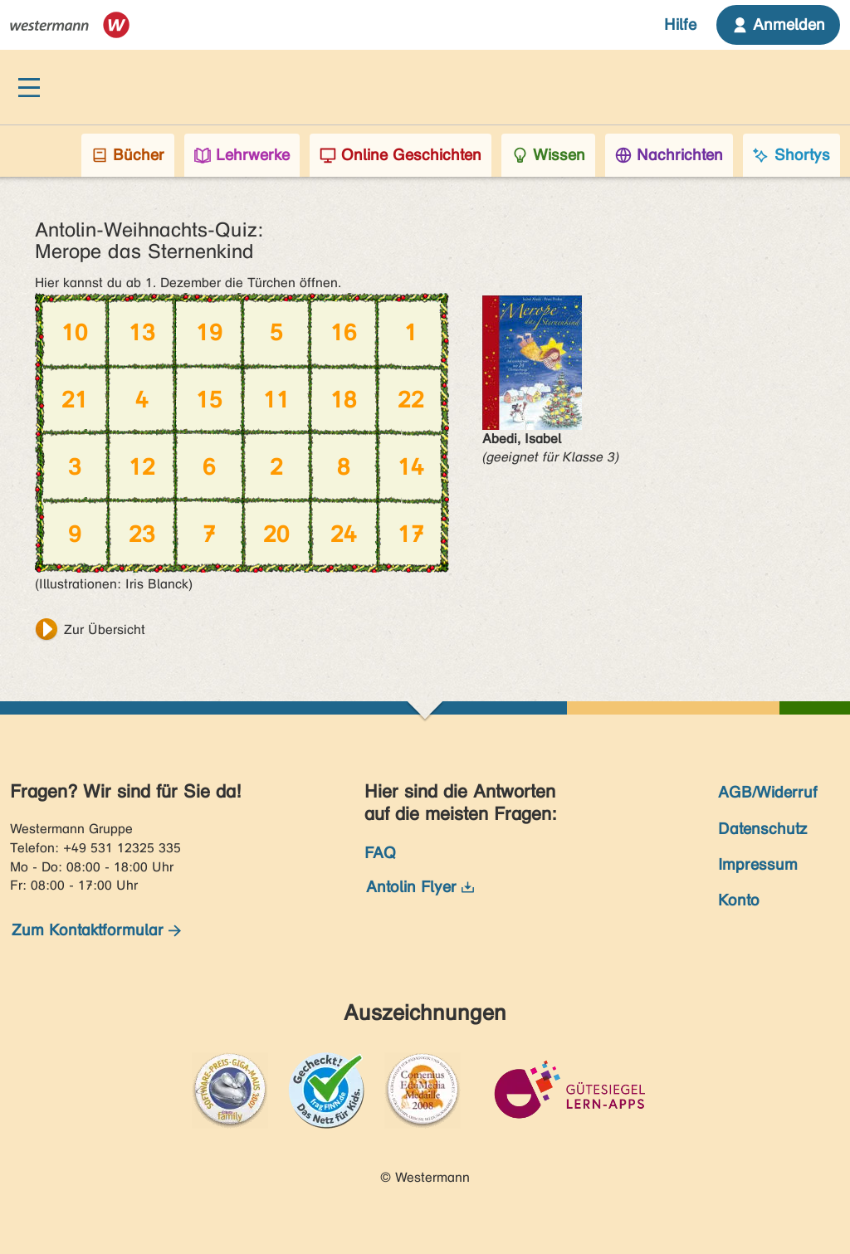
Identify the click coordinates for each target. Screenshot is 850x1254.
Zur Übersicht (104, 629)
